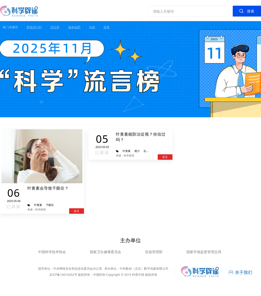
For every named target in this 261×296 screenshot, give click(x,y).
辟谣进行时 (34, 27)
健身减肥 (74, 27)
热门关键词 (10, 27)
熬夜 (107, 27)
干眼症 (50, 205)
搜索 (250, 11)
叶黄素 (38, 205)
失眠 (92, 27)
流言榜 (54, 27)
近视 (146, 151)
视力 (137, 151)
